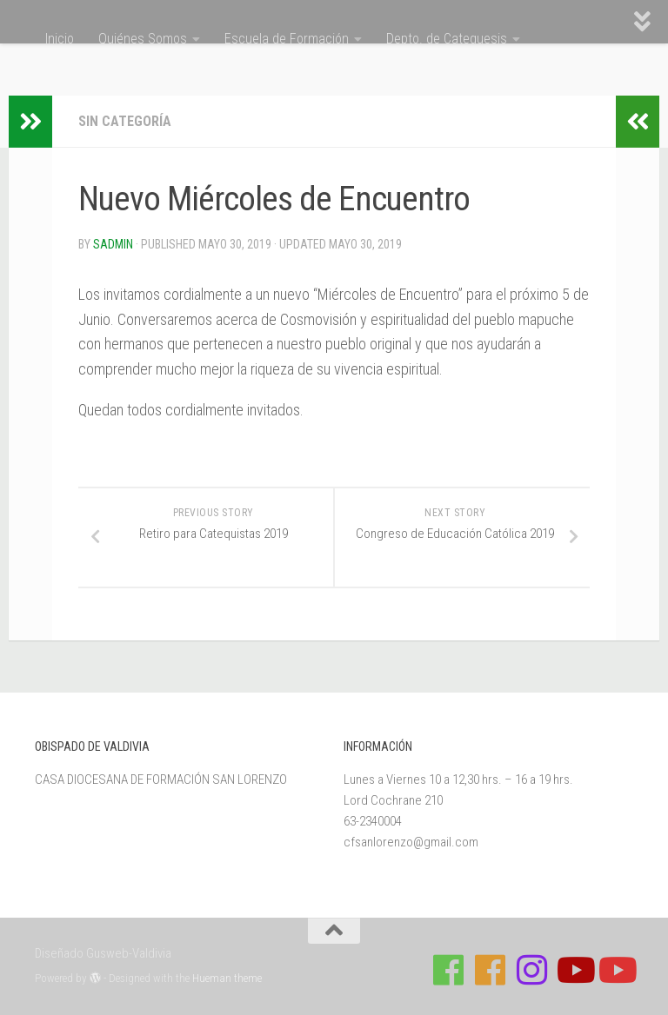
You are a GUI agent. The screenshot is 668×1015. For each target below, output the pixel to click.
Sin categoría (124, 121)
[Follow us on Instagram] (532, 969)
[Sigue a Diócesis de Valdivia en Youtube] (615, 969)
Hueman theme (227, 978)
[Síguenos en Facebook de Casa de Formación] (448, 969)
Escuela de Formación (286, 38)
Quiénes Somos (142, 38)
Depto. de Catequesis (446, 38)
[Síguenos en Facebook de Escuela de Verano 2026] (490, 969)
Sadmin (113, 244)
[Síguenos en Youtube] (574, 969)
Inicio (59, 38)
